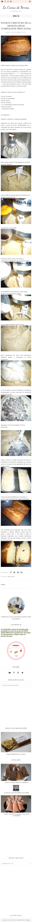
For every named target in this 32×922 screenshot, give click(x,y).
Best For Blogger (26, 920)
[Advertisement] (16, 707)
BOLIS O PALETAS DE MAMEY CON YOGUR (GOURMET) (16, 814)
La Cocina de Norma (16, 7)
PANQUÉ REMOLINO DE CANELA (16, 754)
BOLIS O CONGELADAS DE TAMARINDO (16, 782)
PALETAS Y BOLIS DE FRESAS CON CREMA (16, 793)
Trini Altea (17, 73)
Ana (2, 84)
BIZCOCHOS (11, 576)
